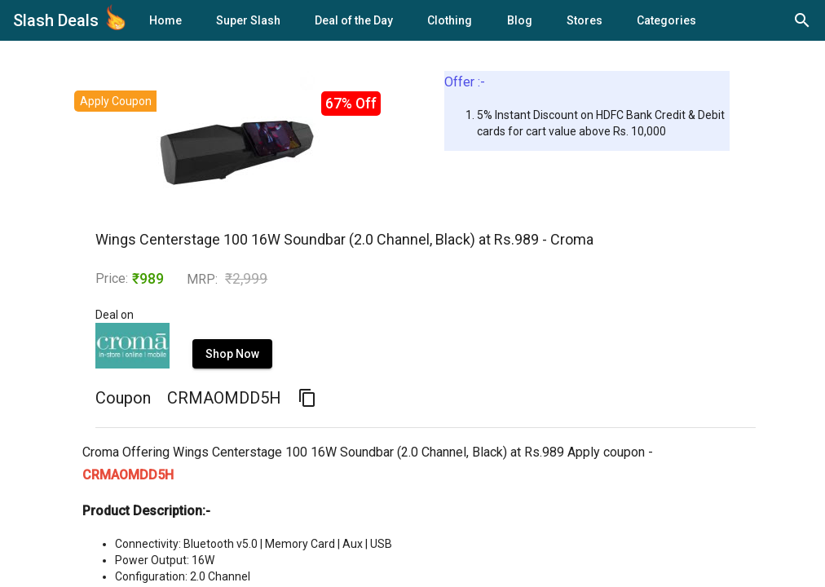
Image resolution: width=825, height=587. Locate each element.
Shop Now (232, 353)
